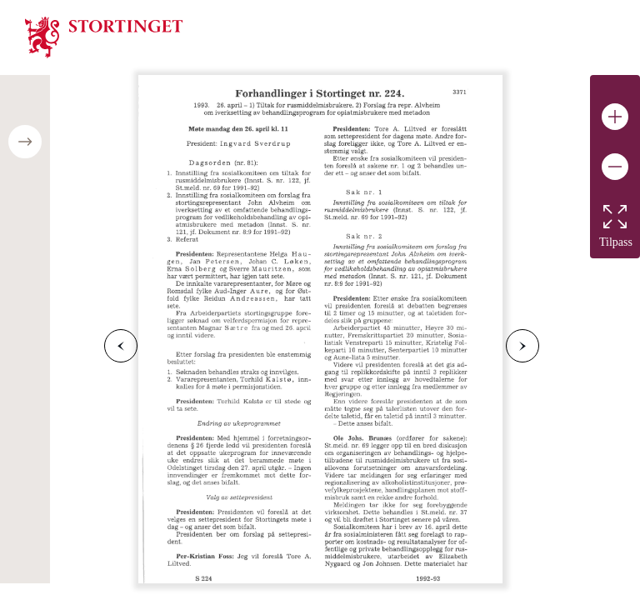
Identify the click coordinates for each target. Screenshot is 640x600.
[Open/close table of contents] (25, 141)
